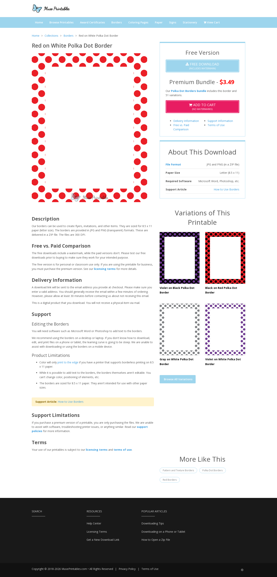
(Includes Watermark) (202, 66)
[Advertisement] (202, 422)
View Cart (212, 22)
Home (39, 22)
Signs (172, 22)
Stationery (190, 22)
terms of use (123, 449)
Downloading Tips (152, 523)
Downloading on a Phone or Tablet (163, 531)
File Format (173, 164)
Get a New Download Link (103, 539)
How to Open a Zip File (155, 539)
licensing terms (105, 269)
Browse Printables (61, 22)
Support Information (220, 121)
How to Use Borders (70, 401)
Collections (51, 35)
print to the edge (68, 362)
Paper (159, 22)
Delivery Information (186, 121)
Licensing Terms (97, 531)
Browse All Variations (178, 379)
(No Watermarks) (202, 107)
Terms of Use (216, 125)
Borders (116, 22)
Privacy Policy (127, 569)
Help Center (94, 523)
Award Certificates (92, 22)
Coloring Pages (138, 22)
